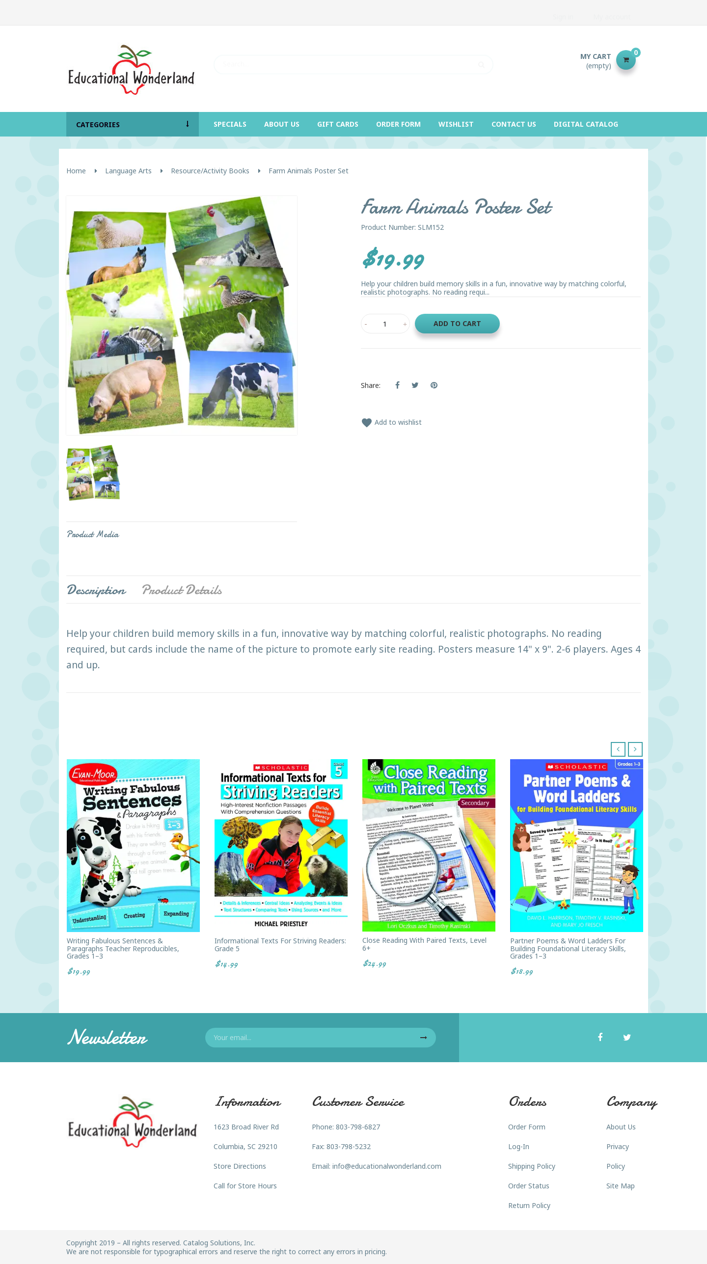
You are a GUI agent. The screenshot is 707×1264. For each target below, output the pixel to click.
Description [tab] (95, 589)
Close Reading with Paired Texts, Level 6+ (424, 944)
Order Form (526, 1126)
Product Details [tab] (181, 589)
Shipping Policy (531, 1166)
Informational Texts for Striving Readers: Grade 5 (280, 944)
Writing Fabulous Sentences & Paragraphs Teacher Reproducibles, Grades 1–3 (123, 948)
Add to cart (457, 323)
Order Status (528, 1185)
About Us (621, 1126)
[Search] (353, 60)
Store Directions (240, 1166)
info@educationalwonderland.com (386, 1166)
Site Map (620, 1185)
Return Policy (529, 1205)
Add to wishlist (391, 422)
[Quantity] (385, 323)
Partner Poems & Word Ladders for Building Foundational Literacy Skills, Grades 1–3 (568, 948)
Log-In (518, 1146)
